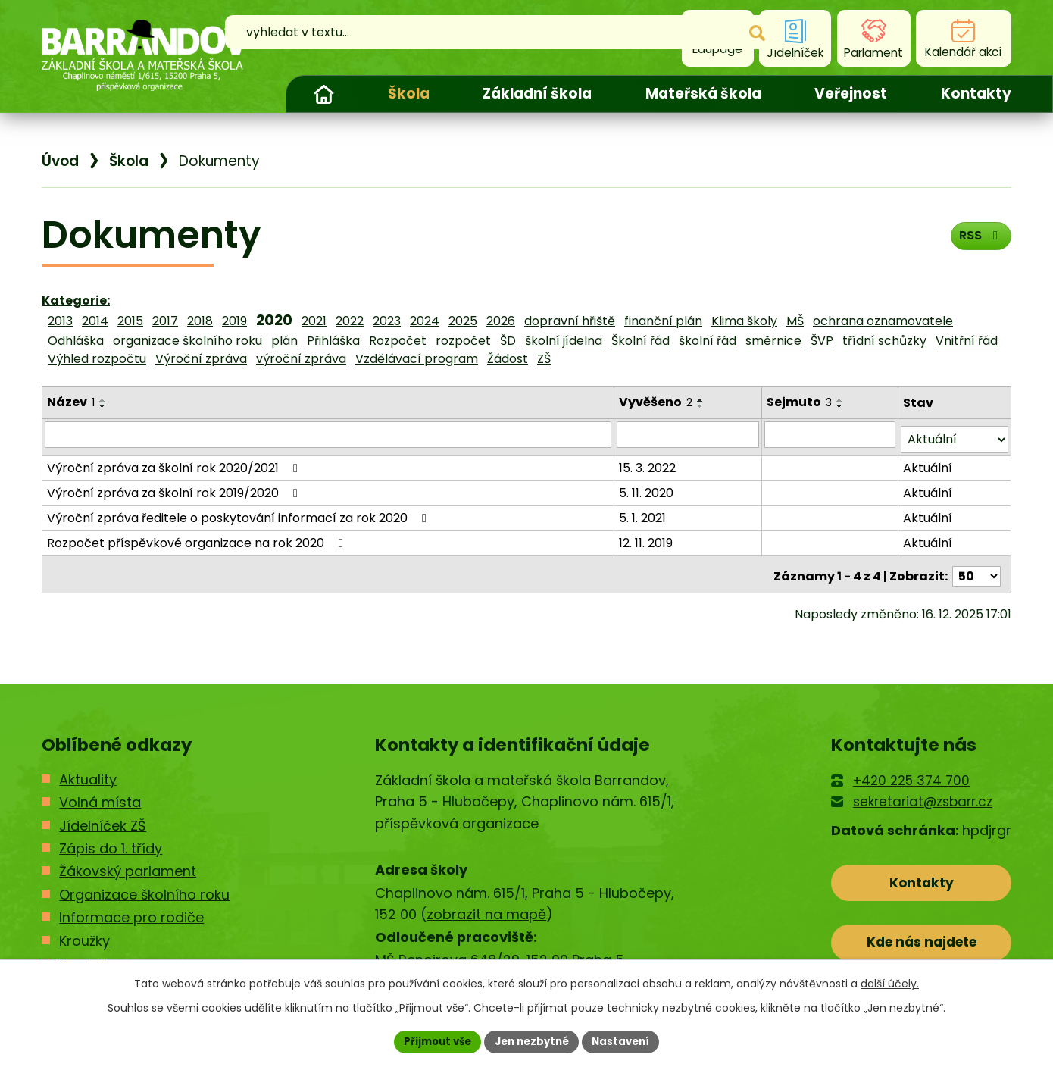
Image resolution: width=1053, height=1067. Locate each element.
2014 (95, 321)
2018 (200, 321)
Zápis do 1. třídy (110, 839)
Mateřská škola (703, 93)
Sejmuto (800, 402)
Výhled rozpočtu (97, 359)
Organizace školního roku (144, 885)
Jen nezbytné (532, 1040)
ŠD (508, 340)
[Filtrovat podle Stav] (954, 434)
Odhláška (76, 340)
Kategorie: (76, 300)
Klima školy (744, 321)
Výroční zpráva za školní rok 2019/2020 (175, 487)
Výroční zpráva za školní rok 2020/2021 (175, 462)
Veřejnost (850, 93)
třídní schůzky (884, 340)
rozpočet (463, 340)
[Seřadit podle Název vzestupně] (103, 400)
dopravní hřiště (569, 321)
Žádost (507, 359)
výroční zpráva (301, 359)
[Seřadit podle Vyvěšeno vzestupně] (702, 400)
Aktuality (88, 770)
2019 (234, 321)
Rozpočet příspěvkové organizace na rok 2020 (197, 537)
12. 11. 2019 (647, 537)
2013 (60, 321)
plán (284, 340)
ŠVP (822, 340)
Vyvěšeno (657, 402)
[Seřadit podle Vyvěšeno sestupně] (702, 406)
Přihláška (333, 340)
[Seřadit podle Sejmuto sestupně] (841, 406)
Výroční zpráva (201, 359)
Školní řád (640, 340)
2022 (350, 321)
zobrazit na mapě (486, 905)
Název (71, 402)
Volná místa (100, 793)
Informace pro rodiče (131, 909)
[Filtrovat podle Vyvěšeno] (689, 434)
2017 (165, 321)
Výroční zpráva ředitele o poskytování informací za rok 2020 (239, 512)
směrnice (773, 340)
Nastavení (626, 1040)
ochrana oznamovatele (883, 321)
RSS (977, 239)
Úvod (323, 94)
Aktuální (928, 462)
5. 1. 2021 (643, 512)
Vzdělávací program (416, 359)
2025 (462, 321)
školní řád (707, 340)
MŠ (795, 321)
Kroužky (84, 931)
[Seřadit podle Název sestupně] (103, 406)
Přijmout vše (432, 1040)
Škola (409, 93)
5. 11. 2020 (647, 487)
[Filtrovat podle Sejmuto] (831, 434)
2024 (424, 321)
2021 (314, 321)
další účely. (890, 982)
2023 (387, 321)
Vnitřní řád (967, 340)
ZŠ (544, 359)
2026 (500, 321)
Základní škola (537, 93)
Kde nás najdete (921, 939)
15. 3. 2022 (648, 462)
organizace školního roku (187, 340)
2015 (130, 321)
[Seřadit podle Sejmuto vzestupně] (841, 400)
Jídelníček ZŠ (102, 816)
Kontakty (976, 93)
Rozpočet (398, 340)
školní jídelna (563, 340)
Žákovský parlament (127, 862)
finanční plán (663, 321)
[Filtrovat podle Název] (329, 434)
